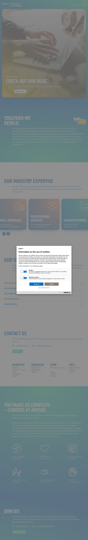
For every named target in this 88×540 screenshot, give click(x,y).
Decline (52, 284)
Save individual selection (44, 287)
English (21, 248)
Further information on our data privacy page (30, 266)
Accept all (36, 284)
